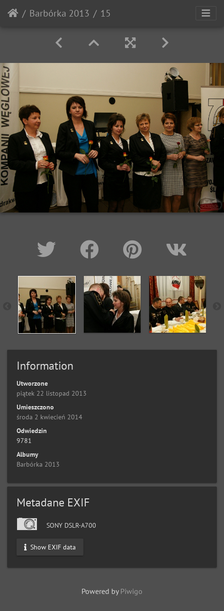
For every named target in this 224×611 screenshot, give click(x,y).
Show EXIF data (50, 547)
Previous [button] (7, 306)
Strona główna (13, 13)
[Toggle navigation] (206, 13)
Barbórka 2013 (59, 13)
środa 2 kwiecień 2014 (49, 417)
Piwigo (131, 591)
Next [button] (217, 306)
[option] (47, 305)
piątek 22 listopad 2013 (52, 393)
